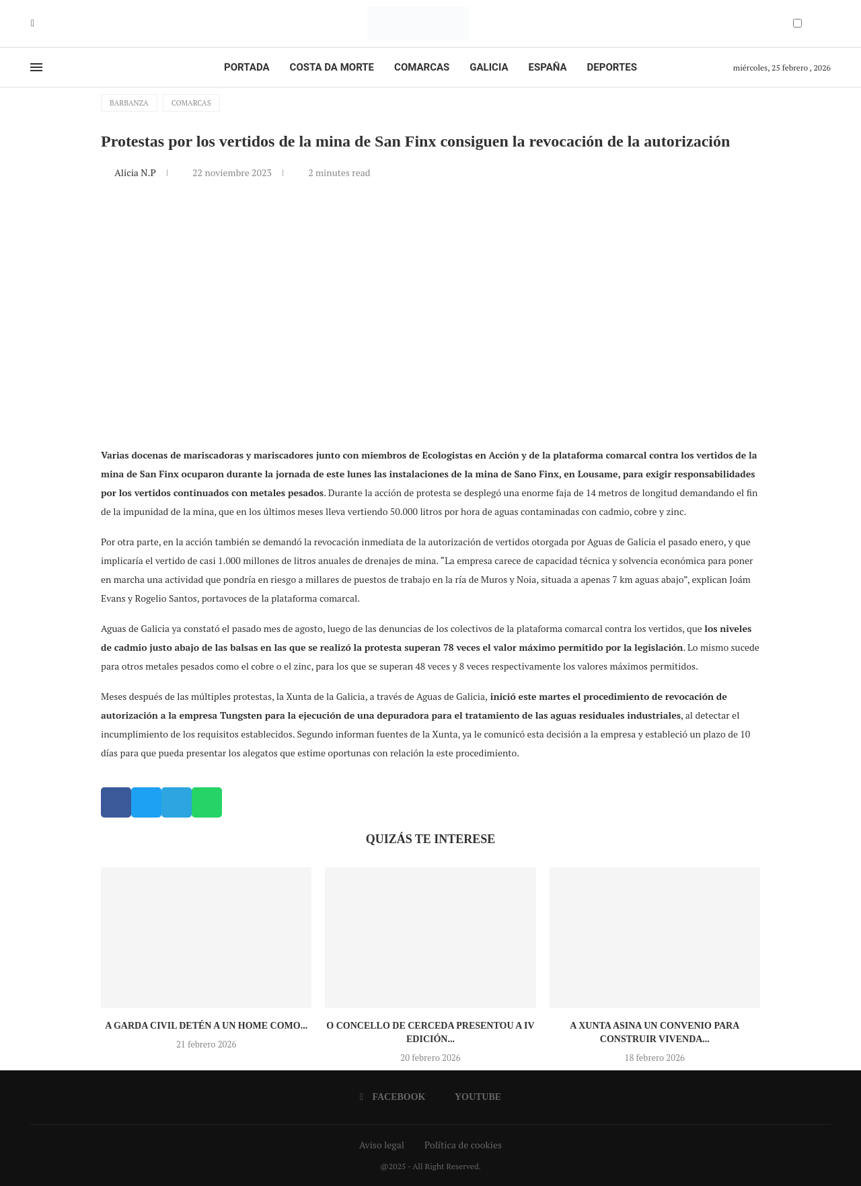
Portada (246, 67)
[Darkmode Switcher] (797, 23)
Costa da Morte (332, 67)
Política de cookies (463, 1144)
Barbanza (129, 103)
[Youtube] (42, 23)
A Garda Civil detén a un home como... (206, 1026)
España (548, 67)
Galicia (489, 67)
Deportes (612, 67)
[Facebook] (32, 23)
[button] (116, 802)
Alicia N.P (136, 172)
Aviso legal (381, 1144)
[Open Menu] (36, 67)
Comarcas (421, 67)
